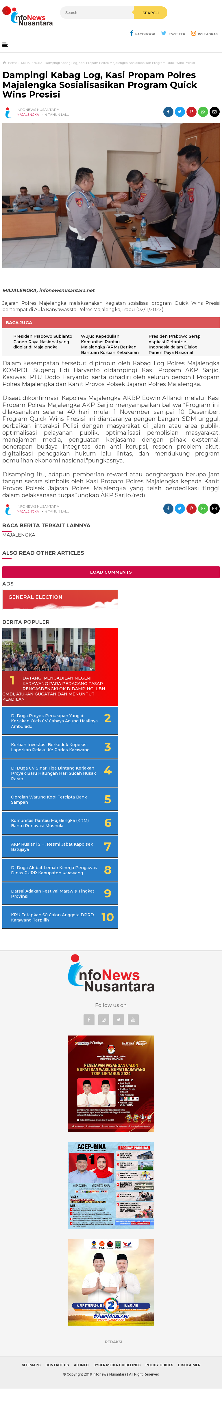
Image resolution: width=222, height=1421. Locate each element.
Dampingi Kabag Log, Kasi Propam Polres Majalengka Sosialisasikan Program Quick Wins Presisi (99, 85)
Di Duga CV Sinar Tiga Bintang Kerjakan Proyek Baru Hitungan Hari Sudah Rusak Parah (45, 787)
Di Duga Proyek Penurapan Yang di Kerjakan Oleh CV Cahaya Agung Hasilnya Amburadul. (47, 727)
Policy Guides (159, 1397)
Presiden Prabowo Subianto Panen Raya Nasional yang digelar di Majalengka (40, 345)
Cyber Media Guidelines (116, 1397)
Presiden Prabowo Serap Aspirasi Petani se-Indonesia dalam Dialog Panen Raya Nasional (176, 345)
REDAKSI (113, 1374)
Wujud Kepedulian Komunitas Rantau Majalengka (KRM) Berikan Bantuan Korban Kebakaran (111, 345)
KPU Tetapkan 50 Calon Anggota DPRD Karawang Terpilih (38, 947)
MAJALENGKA (28, 115)
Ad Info (81, 1397)
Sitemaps (31, 1397)
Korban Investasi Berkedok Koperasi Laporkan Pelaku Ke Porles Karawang (39, 755)
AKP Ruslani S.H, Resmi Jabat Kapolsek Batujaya (36, 868)
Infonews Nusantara (109, 1407)
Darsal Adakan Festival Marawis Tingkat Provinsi (37, 921)
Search (121, 25)
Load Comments (111, 572)
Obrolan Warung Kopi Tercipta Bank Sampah (35, 816)
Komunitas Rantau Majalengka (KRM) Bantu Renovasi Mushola (37, 842)
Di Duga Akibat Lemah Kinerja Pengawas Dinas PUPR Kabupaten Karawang (40, 894)
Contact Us (57, 1397)
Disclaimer (189, 1397)
